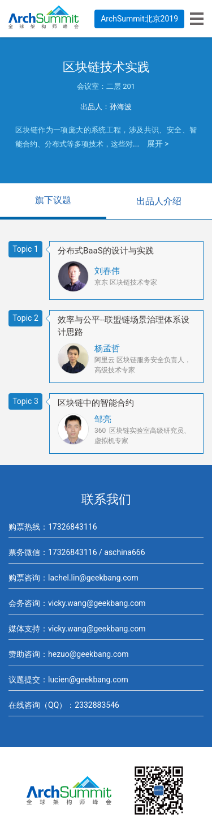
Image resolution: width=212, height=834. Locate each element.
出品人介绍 (158, 201)
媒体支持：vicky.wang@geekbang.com (77, 628)
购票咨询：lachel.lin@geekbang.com (73, 577)
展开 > (158, 143)
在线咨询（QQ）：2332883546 (63, 705)
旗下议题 (53, 200)
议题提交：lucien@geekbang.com (68, 679)
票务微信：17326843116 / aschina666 (76, 552)
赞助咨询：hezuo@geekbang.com (68, 654)
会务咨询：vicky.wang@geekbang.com (77, 603)
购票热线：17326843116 (52, 526)
